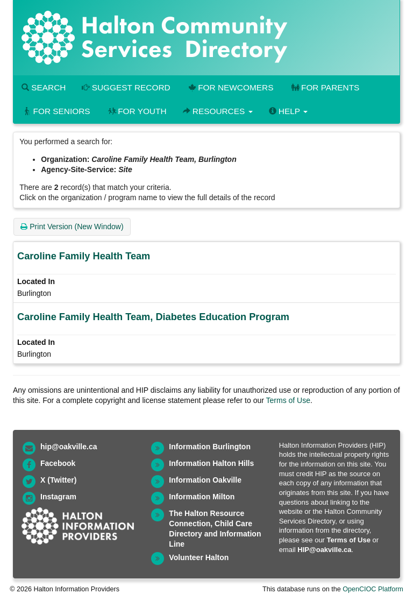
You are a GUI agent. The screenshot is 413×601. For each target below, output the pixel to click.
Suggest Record (126, 87)
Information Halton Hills (211, 463)
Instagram (58, 496)
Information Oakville (205, 480)
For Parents (324, 87)
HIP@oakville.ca (324, 550)
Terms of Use (288, 400)
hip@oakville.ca (68, 446)
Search (44, 87)
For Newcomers (230, 87)
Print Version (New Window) (71, 226)
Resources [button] (218, 111)
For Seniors (56, 111)
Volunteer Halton (199, 557)
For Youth (136, 111)
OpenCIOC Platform (373, 589)
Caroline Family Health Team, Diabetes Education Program (153, 317)
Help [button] (288, 111)
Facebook (57, 463)
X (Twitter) (58, 480)
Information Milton (201, 496)
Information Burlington (210, 446)
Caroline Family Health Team (83, 256)
